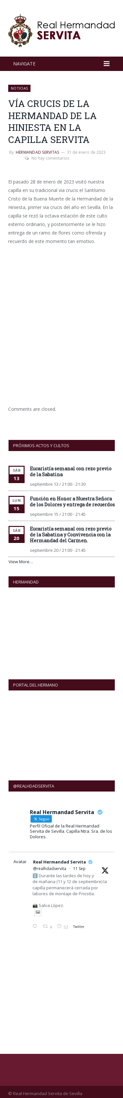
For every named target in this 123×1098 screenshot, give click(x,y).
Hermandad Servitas (37, 152)
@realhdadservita (49, 865)
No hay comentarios (47, 158)
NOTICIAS (19, 88)
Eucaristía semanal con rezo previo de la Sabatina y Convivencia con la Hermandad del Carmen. (71, 535)
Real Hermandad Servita (59, 858)
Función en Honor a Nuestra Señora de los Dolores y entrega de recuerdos (72, 502)
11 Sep (79, 865)
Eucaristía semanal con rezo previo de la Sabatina (71, 471)
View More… (21, 562)
